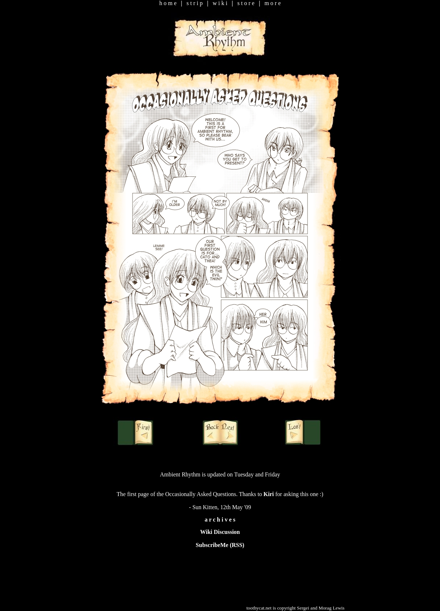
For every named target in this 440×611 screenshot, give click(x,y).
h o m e (168, 3)
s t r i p (195, 3)
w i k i (220, 3)
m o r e (272, 3)
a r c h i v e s (220, 519)
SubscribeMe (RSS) (220, 545)
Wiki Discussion (220, 532)
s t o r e (245, 3)
